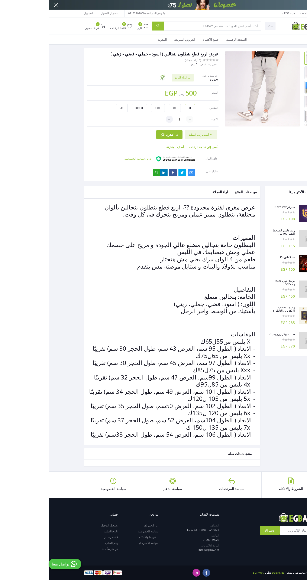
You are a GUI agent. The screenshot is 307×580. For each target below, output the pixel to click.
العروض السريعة (136, 40)
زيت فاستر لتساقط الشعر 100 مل (235, 232)
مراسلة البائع (134, 77)
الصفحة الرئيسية (188, 40)
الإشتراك (221, 530)
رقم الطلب (62, 543)
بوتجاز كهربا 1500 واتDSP (236, 282)
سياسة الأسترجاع (100, 543)
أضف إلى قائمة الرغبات (155, 147)
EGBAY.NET (230, 572)
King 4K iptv (239, 257)
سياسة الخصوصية (99, 531)
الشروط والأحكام (100, 537)
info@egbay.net (160, 550)
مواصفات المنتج (197, 192)
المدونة (113, 40)
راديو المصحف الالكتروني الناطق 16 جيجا (234, 309)
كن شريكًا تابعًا (61, 549)
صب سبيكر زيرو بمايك (233, 334)
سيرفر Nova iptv (236, 207)
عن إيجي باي (102, 525)
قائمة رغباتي (62, 537)
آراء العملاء (171, 192)
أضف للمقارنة (126, 147)
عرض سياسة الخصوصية (89, 158)
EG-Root (209, 572)
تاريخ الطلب (62, 531)
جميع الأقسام (162, 40)
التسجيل (40, 13)
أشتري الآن (121, 135)
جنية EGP (241, 13)
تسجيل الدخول (60, 13)
